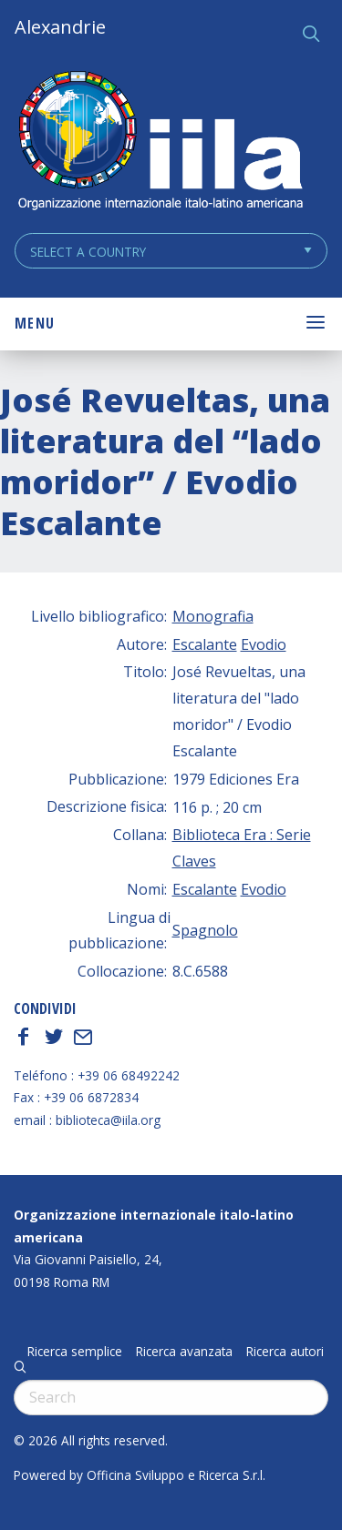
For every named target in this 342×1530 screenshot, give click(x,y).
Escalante (204, 644)
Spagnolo (205, 930)
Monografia (213, 616)
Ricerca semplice (74, 1351)
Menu (35, 323)
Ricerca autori (285, 1351)
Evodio (263, 644)
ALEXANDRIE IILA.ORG (160, 142)
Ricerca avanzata (184, 1351)
